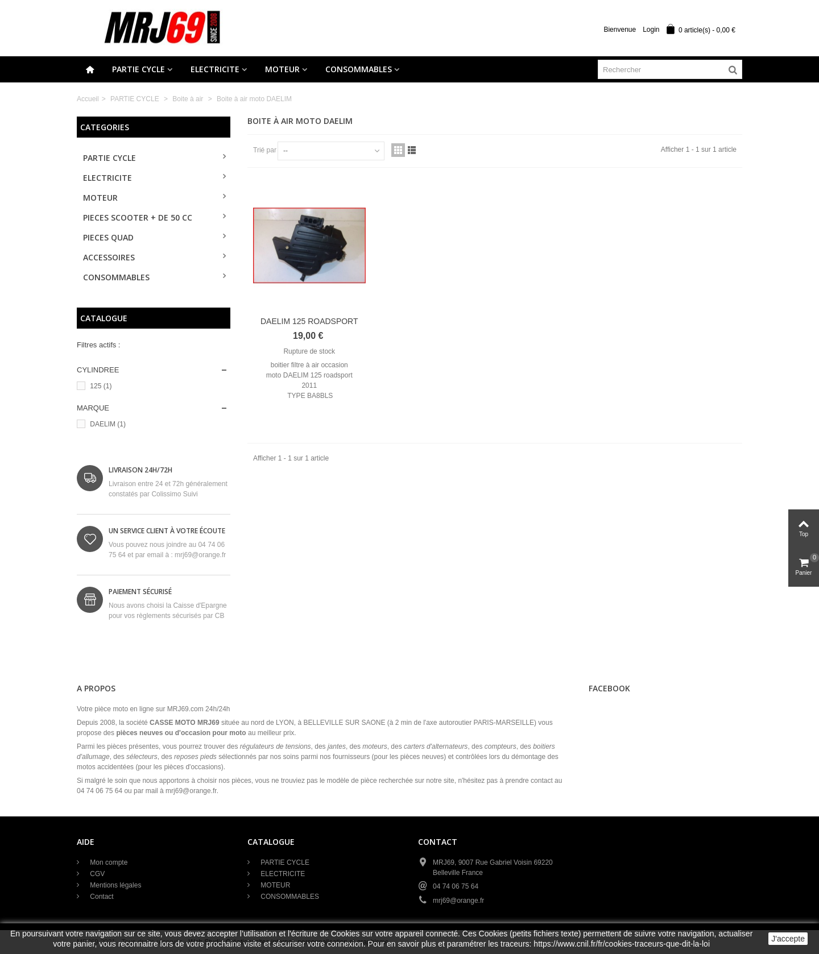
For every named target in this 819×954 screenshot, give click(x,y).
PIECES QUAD (108, 237)
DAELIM (108, 424)
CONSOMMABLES (358, 69)
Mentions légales (114, 885)
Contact (101, 897)
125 (100, 386)
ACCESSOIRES (109, 257)
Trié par (264, 150)
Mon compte (107, 862)
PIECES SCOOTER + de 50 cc (137, 217)
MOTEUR (282, 69)
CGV (96, 874)
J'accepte (788, 938)
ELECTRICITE (215, 69)
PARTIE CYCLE (138, 69)
